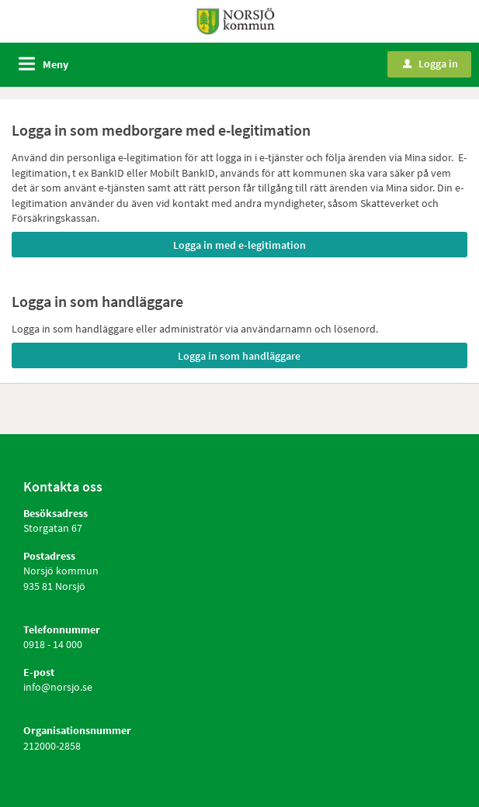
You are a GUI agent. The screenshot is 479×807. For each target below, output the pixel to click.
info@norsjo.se (57, 687)
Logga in (430, 64)
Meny (55, 64)
